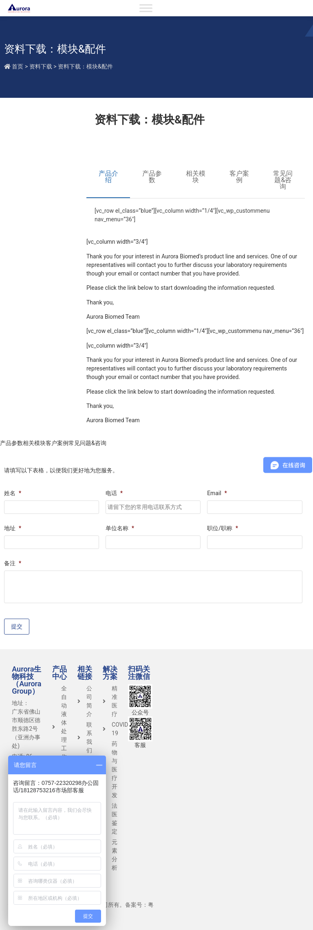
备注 (12, 563)
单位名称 (120, 528)
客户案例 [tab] (239, 177)
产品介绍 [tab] (108, 177)
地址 (12, 528)
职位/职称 (222, 528)
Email (217, 493)
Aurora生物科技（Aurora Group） (26, 680)
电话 (114, 493)
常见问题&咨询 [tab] (283, 180)
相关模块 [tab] (195, 177)
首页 (17, 66)
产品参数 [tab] (152, 177)
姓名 (12, 493)
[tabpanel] (195, 218)
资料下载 (40, 66)
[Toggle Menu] (145, 8)
